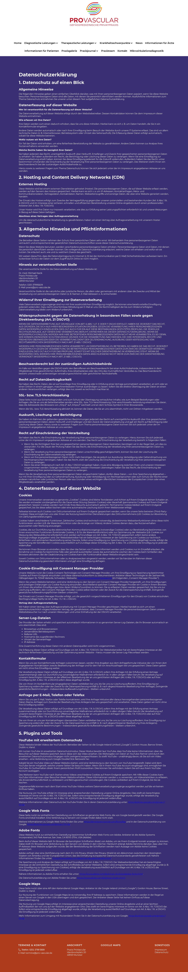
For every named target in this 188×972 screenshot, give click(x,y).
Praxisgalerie (69, 50)
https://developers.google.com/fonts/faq (105, 822)
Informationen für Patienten (42, 50)
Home (17, 43)
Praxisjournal (88, 50)
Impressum (161, 949)
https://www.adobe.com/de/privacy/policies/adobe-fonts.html (111, 874)
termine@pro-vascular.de (39, 953)
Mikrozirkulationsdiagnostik (147, 50)
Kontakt (122, 50)
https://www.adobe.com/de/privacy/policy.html (101, 878)
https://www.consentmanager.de (94, 578)
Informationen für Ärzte (159, 43)
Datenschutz (161, 952)
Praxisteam (108, 50)
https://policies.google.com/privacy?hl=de (48, 824)
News (139, 43)
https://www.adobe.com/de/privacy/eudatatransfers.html (81, 858)
